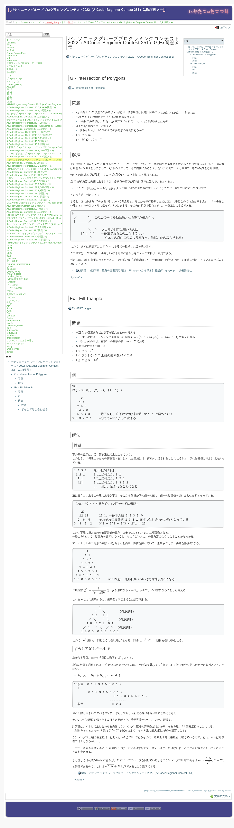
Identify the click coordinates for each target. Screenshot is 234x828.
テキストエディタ (16, 343)
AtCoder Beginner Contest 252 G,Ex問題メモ (29, 166)
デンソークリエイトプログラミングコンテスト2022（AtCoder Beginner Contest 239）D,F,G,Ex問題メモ (59, 119)
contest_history (52, 22)
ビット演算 (12, 285)
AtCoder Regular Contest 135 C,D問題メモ (28, 116)
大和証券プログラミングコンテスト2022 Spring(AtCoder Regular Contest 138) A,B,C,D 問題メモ (55, 147)
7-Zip (9, 303)
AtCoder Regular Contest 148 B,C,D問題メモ (29, 212)
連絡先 (10, 351)
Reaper (10, 47)
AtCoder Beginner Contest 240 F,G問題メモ (28, 123)
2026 (9, 253)
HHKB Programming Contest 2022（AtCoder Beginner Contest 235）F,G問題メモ (47, 104)
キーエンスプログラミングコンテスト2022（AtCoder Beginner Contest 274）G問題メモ (51, 224)
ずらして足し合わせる (34, 409)
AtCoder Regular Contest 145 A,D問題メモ (28, 196)
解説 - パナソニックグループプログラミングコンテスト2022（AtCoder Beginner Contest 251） (138, 774)
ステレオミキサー (16, 66)
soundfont (12, 55)
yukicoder (12, 258)
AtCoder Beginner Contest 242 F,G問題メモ (28, 132)
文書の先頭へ (222, 797)
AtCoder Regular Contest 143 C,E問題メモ (28, 181)
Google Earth (13, 320)
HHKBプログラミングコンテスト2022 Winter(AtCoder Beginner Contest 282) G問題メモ (51, 242)
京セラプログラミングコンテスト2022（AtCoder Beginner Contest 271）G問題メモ (49, 218)
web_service (13, 349)
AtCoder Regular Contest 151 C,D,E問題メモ (29, 221)
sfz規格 (10, 50)
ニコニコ (11, 75)
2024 (9, 248)
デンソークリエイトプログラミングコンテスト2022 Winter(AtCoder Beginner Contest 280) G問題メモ (58, 233)
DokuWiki (11, 42)
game (10, 266)
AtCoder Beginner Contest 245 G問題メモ (27, 141)
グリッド (11, 291)
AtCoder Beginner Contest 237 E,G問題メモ (29, 110)
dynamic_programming (18, 264)
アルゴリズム (36, 22)
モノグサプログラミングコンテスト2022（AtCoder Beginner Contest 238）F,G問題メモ (51, 113)
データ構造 (12, 261)
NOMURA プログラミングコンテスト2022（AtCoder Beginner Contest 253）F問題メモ (50, 169)
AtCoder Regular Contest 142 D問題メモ (27, 175)
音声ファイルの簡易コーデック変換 (25, 63)
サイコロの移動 (14, 288)
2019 (9, 94)
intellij (10, 323)
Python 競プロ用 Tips (17, 279)
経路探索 (11, 282)
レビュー (11, 297)
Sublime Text (13, 330)
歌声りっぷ (12, 69)
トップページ (22, 22)
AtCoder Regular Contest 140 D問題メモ (27, 163)
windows (11, 335)
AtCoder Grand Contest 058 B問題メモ (26, 206)
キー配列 (11, 72)
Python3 (76, 278)
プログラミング (14, 78)
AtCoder (11, 87)
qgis (9, 328)
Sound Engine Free (16, 53)
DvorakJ (11, 315)
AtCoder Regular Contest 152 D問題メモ (27, 230)
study (9, 346)
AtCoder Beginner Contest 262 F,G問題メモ (28, 199)
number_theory (14, 276)
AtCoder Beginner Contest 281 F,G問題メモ (28, 239)
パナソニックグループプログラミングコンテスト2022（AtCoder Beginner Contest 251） (123, 56)
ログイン (224, 27)
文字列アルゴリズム (17, 294)
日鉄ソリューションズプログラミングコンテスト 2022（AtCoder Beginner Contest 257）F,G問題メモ (58, 178)
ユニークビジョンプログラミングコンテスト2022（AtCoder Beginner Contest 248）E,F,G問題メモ (56, 153)
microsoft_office (15, 325)
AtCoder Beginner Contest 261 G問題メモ (27, 193)
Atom (9, 308)
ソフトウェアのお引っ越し (20, 340)
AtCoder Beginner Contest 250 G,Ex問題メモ (29, 156)
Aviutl (9, 310)
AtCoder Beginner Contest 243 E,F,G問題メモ (29, 135)
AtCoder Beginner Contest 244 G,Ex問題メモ (29, 138)
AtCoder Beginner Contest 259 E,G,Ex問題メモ (30, 187)
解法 (20, 382)
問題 (20, 378)
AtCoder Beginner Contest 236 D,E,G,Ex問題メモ (31, 107)
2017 (9, 89)
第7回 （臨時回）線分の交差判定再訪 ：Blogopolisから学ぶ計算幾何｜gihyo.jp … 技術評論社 (135, 272)
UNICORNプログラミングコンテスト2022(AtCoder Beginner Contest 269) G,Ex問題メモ (51, 215)
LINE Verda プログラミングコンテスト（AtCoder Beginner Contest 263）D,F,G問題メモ (51, 202)
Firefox (10, 318)
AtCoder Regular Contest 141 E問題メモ (27, 172)
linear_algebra (14, 274)
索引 (64, 22)
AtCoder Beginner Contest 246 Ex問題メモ (28, 144)
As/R (9, 306)
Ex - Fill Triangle (23, 387)
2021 (9, 99)
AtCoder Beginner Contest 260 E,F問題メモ (28, 190)
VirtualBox (12, 333)
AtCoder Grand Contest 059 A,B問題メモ (27, 236)
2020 (9, 97)
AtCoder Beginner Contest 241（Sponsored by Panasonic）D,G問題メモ (43, 126)
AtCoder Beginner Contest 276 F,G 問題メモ (29, 227)
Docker (10, 313)
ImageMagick (13, 338)
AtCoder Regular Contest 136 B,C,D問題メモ (29, 129)
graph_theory (13, 271)
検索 (46, 34)
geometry (11, 269)
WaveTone (12, 60)
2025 (9, 250)
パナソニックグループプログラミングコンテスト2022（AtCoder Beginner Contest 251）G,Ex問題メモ (87, 9)
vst (8, 58)
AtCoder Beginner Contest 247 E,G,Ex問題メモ (30, 150)
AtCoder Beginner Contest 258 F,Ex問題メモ (29, 184)
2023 (9, 245)
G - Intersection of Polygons (30, 374)
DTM (9, 45)
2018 (9, 92)
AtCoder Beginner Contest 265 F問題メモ (27, 209)
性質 (24, 405)
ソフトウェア (13, 300)
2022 (70, 22)
